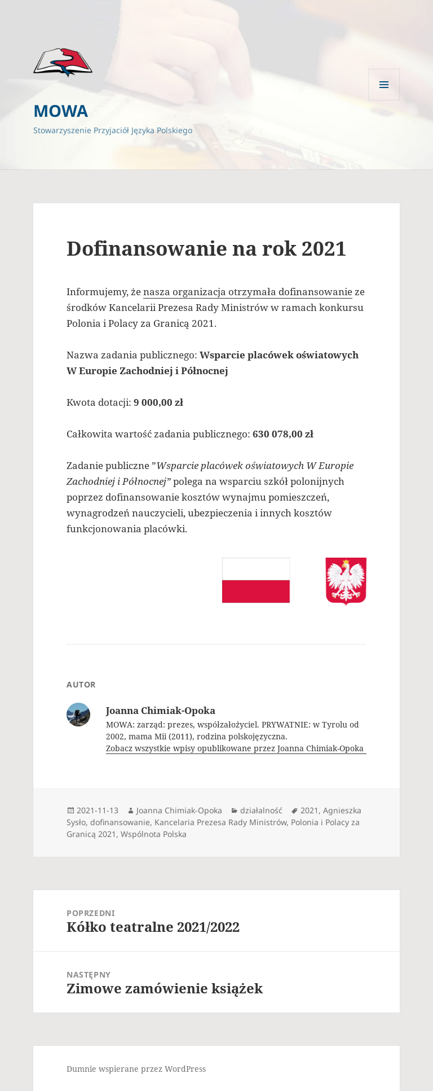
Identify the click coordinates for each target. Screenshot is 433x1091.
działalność (261, 810)
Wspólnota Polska (154, 834)
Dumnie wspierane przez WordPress (136, 1068)
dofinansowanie (120, 822)
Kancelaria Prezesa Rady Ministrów (220, 822)
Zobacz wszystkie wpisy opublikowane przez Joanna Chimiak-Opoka (236, 748)
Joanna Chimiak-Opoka (179, 810)
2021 (310, 810)
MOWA (60, 110)
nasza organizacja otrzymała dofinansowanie (247, 291)
